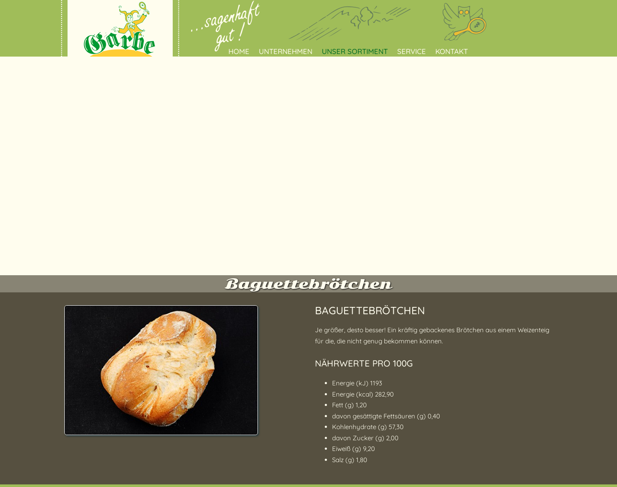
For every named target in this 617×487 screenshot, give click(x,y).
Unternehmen (285, 51)
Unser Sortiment (355, 51)
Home (238, 51)
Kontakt (451, 51)
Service (411, 51)
